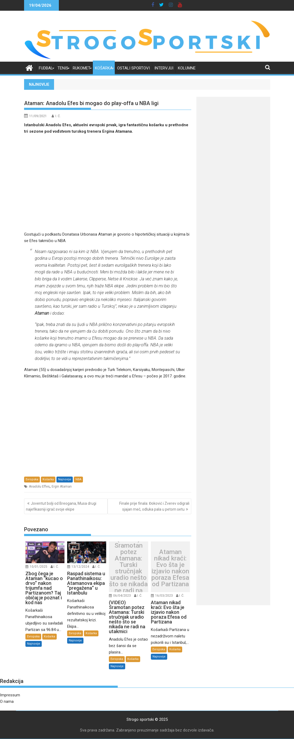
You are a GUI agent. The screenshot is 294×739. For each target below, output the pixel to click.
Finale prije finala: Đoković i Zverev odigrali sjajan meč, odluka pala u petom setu (154, 506)
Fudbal (46, 68)
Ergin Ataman (62, 486)
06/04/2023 (122, 595)
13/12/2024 (80, 567)
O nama (7, 701)
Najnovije (64, 479)
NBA (78, 479)
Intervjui (163, 68)
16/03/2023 (164, 595)
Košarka (104, 68)
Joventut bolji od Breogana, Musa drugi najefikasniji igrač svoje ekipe (61, 506)
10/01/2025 (38, 567)
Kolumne (187, 68)
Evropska (32, 479)
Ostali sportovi (133, 68)
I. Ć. (58, 116)
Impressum (10, 695)
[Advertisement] (108, 182)
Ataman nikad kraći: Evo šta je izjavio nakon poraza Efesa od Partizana (170, 568)
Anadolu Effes (39, 486)
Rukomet (81, 68)
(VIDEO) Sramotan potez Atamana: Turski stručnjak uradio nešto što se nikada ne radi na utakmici (128, 568)
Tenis (63, 68)
